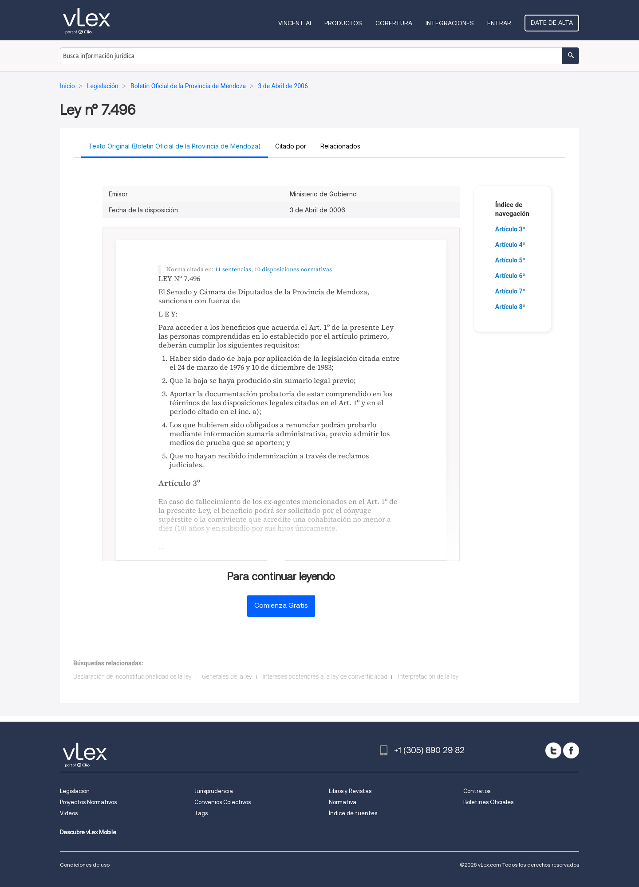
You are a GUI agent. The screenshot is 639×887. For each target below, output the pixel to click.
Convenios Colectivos (222, 802)
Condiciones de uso (85, 864)
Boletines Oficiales (488, 802)
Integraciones (450, 23)
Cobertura (393, 23)
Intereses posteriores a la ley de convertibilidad (324, 676)
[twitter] (553, 750)
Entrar (499, 23)
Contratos (476, 791)
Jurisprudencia (213, 791)
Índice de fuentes (353, 813)
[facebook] (571, 750)
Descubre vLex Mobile (88, 832)
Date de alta (552, 22)
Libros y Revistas (350, 791)
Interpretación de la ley (428, 676)
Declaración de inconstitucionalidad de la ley (132, 676)
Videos (69, 813)
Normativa (342, 802)
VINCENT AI (294, 23)
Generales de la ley (227, 676)
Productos (343, 23)
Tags (201, 813)
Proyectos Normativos (88, 802)
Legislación (75, 791)
